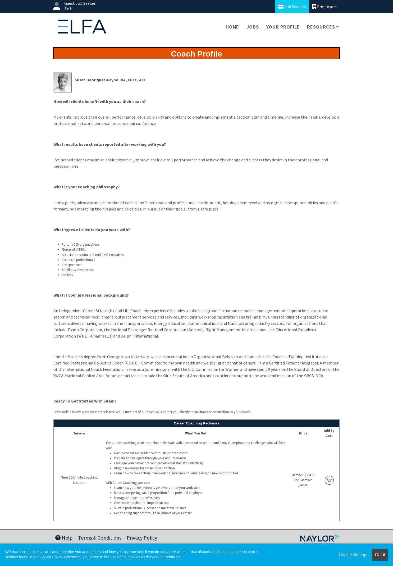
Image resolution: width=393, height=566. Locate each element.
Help (64, 537)
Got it (380, 555)
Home (232, 27)
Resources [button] (321, 27)
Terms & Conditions (99, 537)
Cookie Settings (353, 555)
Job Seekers (292, 6)
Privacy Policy (142, 537)
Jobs (252, 27)
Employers (324, 6)
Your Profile (283, 27)
